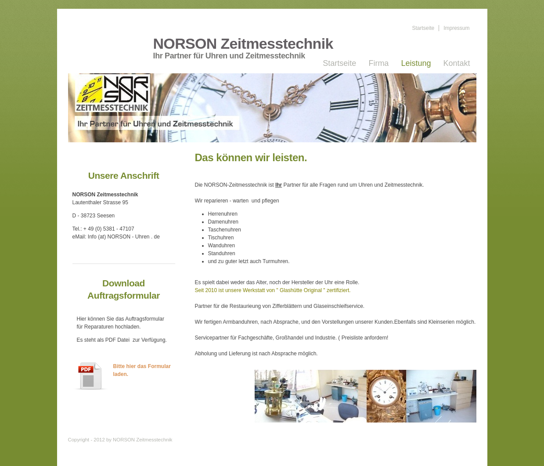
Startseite (423, 28)
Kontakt (456, 63)
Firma (378, 63)
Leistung (416, 63)
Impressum (456, 28)
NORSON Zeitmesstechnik (243, 43)
